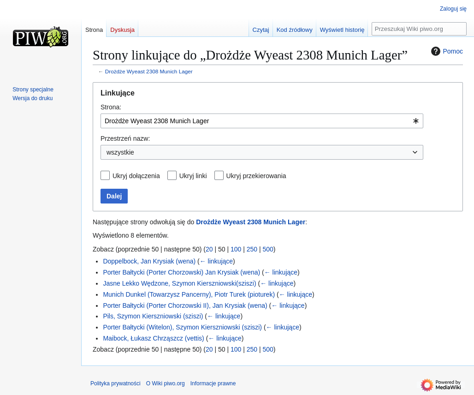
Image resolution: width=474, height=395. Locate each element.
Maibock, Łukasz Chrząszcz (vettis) (153, 338)
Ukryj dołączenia (136, 176)
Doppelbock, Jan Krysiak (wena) (149, 261)
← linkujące (216, 261)
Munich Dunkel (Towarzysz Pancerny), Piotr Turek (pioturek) (189, 294)
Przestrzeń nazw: (125, 138)
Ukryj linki (193, 176)
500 (268, 249)
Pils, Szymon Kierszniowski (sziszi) (153, 316)
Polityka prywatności (115, 383)
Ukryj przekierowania (256, 176)
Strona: (111, 107)
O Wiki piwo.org (165, 383)
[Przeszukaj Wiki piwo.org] (419, 29)
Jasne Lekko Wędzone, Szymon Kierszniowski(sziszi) (179, 283)
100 (236, 249)
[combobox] (262, 121)
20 (209, 249)
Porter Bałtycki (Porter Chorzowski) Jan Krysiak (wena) (181, 272)
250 (252, 249)
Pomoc (446, 51)
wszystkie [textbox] (120, 152)
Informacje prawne (213, 383)
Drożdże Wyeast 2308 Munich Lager (149, 71)
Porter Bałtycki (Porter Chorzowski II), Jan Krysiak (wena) (185, 305)
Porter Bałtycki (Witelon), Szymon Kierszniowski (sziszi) (182, 327)
